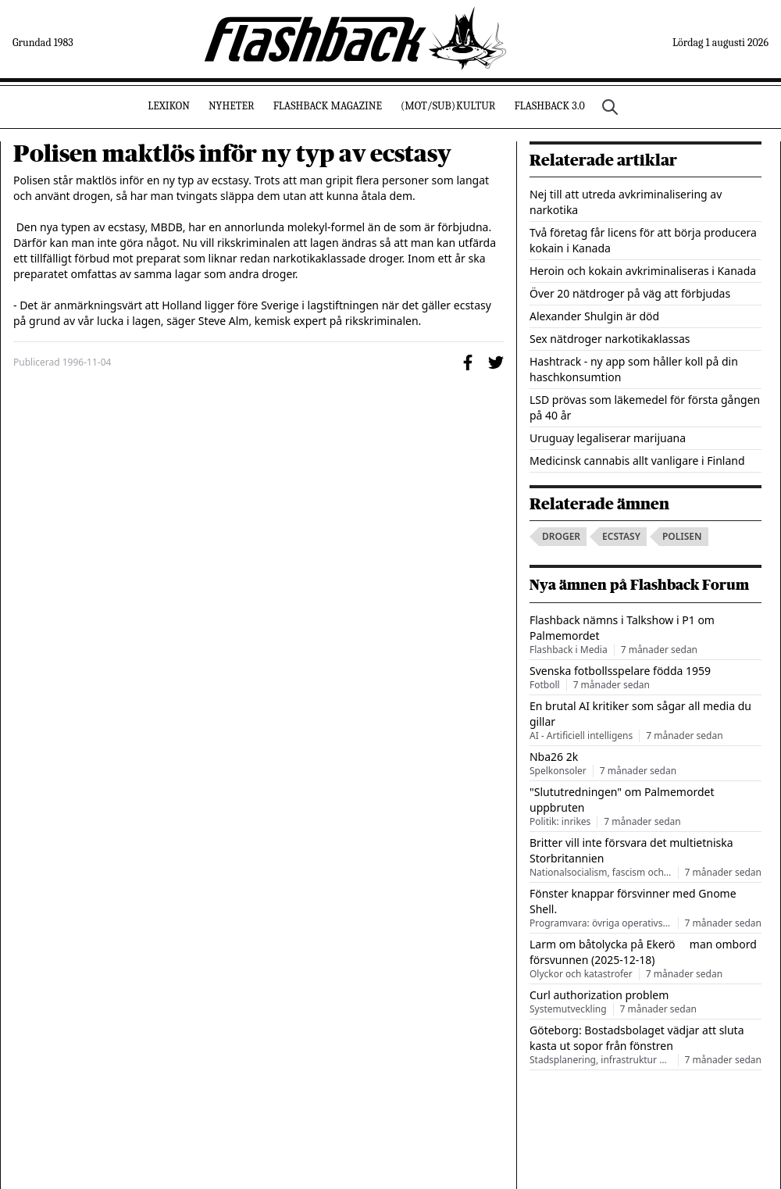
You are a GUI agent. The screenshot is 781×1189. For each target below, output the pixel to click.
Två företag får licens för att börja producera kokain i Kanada (643, 240)
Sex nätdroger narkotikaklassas (610, 338)
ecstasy (621, 536)
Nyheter (232, 105)
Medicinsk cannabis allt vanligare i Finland (637, 460)
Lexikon (169, 105)
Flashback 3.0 (549, 105)
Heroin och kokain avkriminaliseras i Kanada (643, 270)
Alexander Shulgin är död (594, 316)
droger (561, 536)
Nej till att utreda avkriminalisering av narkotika (626, 202)
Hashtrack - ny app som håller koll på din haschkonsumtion (634, 369)
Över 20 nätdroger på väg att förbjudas (630, 293)
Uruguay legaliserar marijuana (608, 437)
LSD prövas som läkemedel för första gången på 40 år (645, 407)
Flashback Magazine (327, 105)
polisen (682, 536)
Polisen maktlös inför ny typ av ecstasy (232, 153)
